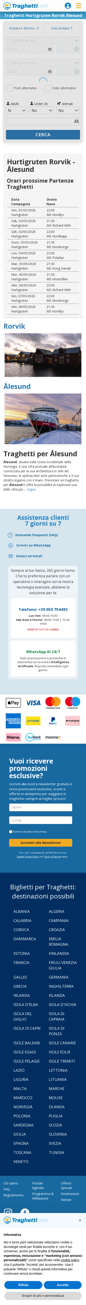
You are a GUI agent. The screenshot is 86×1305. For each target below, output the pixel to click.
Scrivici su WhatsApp (33, 545)
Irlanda (22, 995)
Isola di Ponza (56, 1031)
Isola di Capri (27, 1028)
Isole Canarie (62, 1042)
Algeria (56, 911)
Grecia (20, 986)
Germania (59, 977)
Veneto (21, 1161)
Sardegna (23, 1125)
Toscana (22, 1152)
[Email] (43, 556)
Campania (59, 920)
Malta (20, 1088)
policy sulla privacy (36, 831)
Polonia (22, 1116)
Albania (22, 911)
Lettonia (58, 1070)
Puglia (56, 1116)
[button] (80, 1220)
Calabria (22, 920)
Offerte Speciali (66, 1185)
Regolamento (13, 1195)
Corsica (21, 929)
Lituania (58, 1079)
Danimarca (25, 938)
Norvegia (23, 1106)
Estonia (22, 953)
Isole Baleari (27, 1042)
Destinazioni (70, 1194)
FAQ (6, 1189)
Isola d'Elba (26, 1004)
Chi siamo (10, 1183)
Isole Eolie (59, 1052)
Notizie (66, 1199)
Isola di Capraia (56, 1016)
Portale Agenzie (38, 1185)
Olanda (57, 1106)
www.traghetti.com (25, 6)
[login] (68, 6)
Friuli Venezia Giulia (63, 965)
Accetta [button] (63, 1285)
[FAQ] (43, 535)
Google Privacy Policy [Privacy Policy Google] (28, 856)
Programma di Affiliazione (42, 1196)
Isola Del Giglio (23, 1016)
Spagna (21, 1143)
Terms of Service (52, 856)
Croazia (57, 929)
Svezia (55, 1143)
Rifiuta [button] (23, 1285)
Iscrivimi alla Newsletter (41, 842)
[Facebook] (25, 1212)
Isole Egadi (25, 1052)
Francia (21, 962)
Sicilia (20, 1134)
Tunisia (56, 1152)
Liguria (21, 1079)
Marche (56, 1088)
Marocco (23, 1097)
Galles (20, 977)
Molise (56, 1097)
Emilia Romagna (58, 941)
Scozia (55, 1125)
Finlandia (59, 953)
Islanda (57, 995)
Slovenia (58, 1134)
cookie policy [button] (70, 1260)
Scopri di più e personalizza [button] (43, 1295)
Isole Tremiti (62, 1061)
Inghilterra (61, 986)
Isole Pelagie (27, 1061)
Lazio (19, 1070)
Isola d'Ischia (62, 1004)
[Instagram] (10, 1212)
